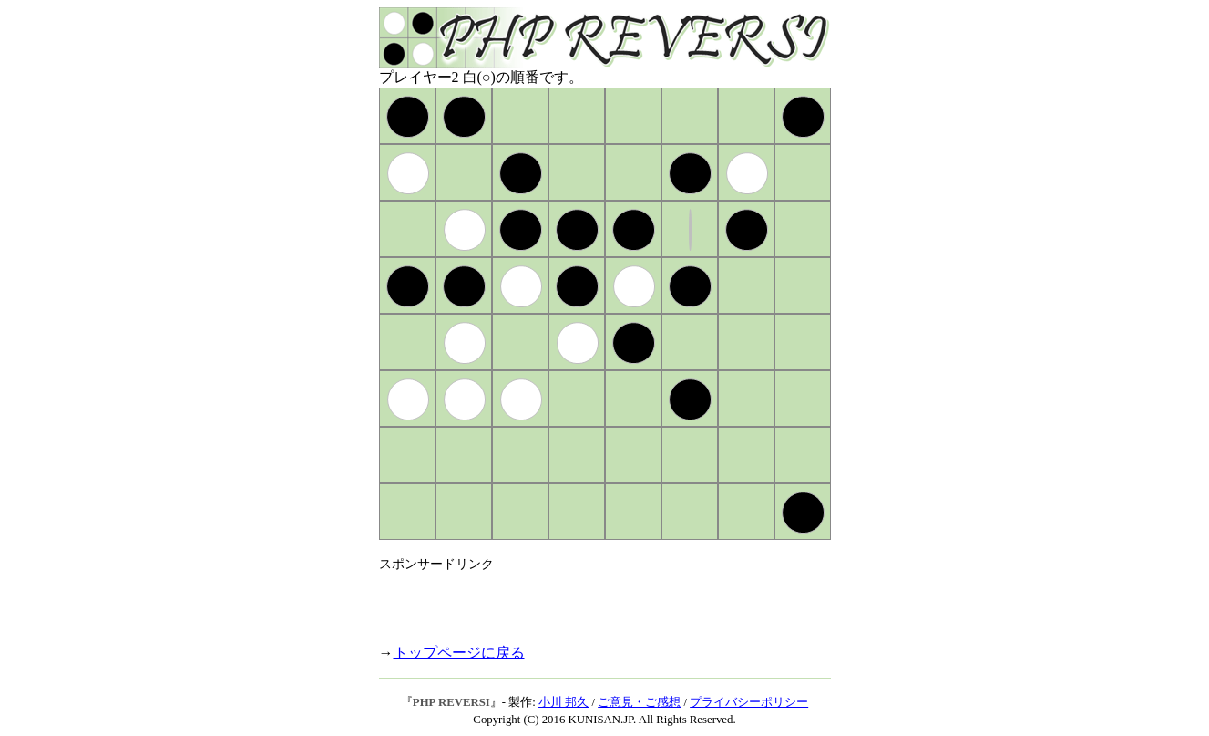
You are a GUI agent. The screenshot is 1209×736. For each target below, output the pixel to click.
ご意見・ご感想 (639, 702)
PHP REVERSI (451, 702)
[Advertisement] (592, 600)
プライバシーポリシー (749, 702)
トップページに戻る (459, 652)
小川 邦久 (563, 702)
